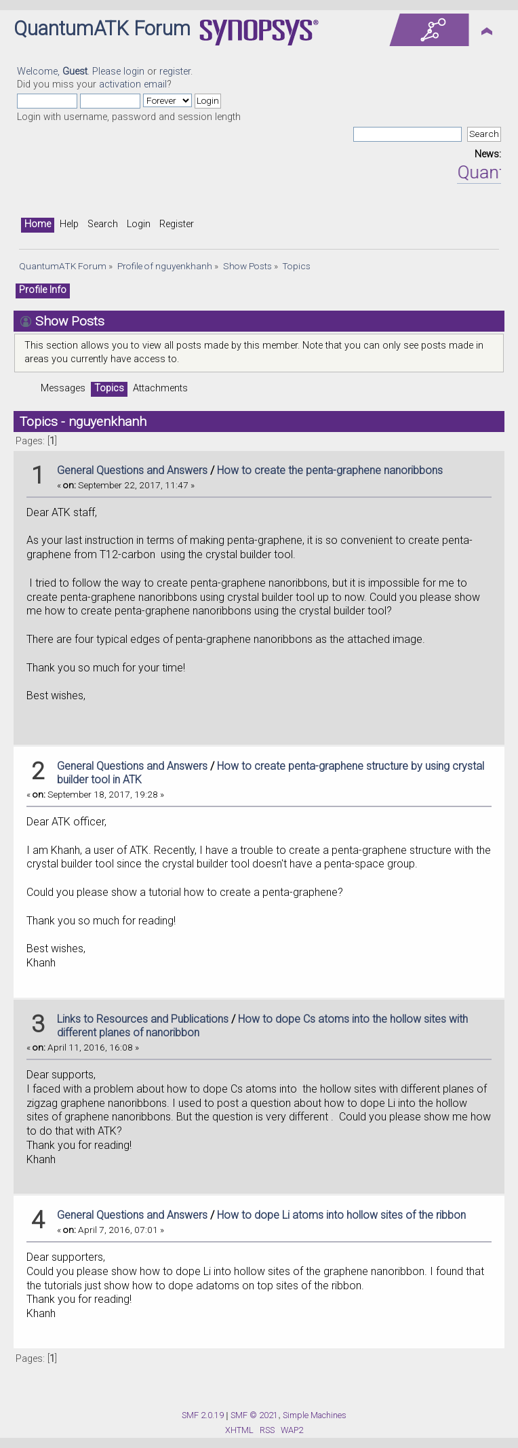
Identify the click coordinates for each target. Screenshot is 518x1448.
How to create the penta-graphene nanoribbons (330, 470)
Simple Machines (314, 1415)
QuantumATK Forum (102, 28)
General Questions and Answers (132, 470)
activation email (133, 84)
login (133, 71)
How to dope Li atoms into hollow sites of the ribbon (341, 1215)
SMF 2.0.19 (203, 1415)
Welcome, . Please (70, 71)
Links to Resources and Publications (142, 1019)
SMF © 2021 (254, 1415)
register (175, 71)
